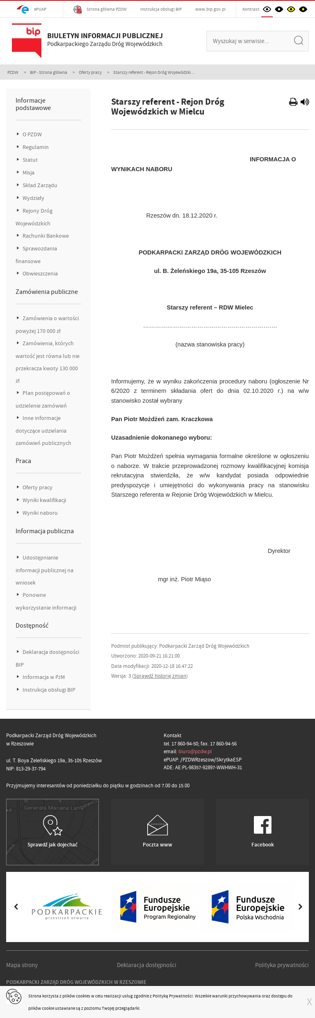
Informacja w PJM (43, 677)
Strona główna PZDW (100, 9)
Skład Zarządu (39, 185)
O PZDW (31, 134)
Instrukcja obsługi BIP (161, 9)
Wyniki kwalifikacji (43, 500)
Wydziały (32, 198)
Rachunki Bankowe (45, 235)
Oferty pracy (90, 72)
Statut (29, 159)
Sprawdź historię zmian (160, 675)
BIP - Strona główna (48, 72)
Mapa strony (22, 965)
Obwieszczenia (39, 273)
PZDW (12, 72)
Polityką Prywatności (173, 996)
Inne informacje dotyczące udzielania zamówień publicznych (43, 431)
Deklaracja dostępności (146, 965)
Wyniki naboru (39, 512)
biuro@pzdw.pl (195, 751)
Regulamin (35, 147)
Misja (27, 172)
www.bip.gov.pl (210, 9)
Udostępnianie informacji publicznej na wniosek (44, 570)
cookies (83, 996)
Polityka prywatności (282, 965)
